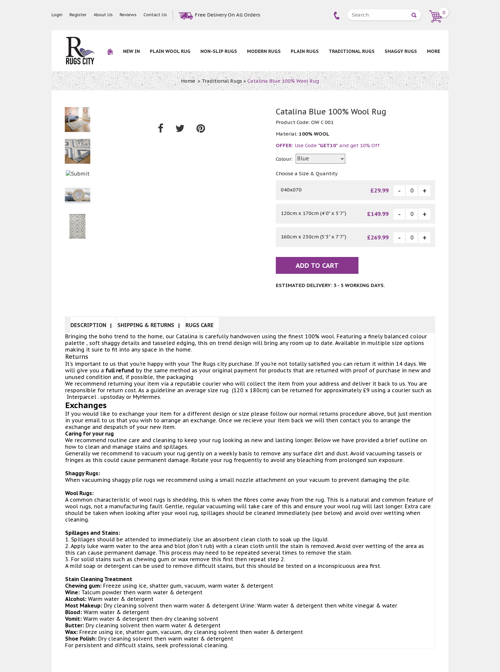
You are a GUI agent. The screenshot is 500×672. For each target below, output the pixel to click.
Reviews (128, 15)
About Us (103, 15)
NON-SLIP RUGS (218, 51)
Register (78, 15)
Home (188, 81)
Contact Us (155, 15)
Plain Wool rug (170, 51)
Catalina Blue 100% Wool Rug (283, 81)
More (433, 51)
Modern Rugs (264, 51)
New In (131, 51)
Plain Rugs (305, 51)
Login (57, 15)
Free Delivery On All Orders (227, 15)
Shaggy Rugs (401, 51)
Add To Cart (317, 265)
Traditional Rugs (352, 51)
